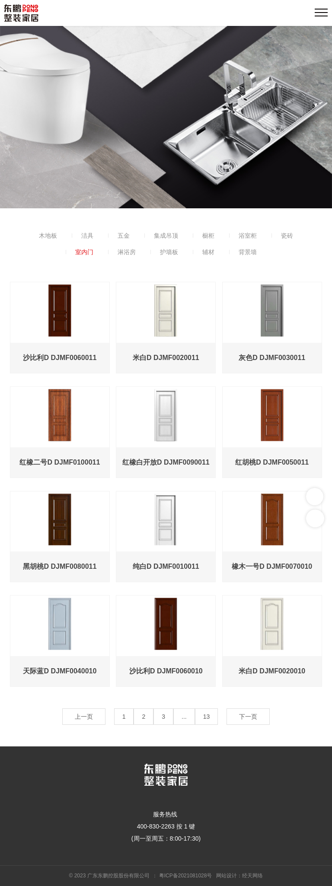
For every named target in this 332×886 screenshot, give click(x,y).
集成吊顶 (166, 235)
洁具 (87, 235)
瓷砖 (287, 235)
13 (206, 716)
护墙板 (169, 252)
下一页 (248, 716)
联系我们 (314, 496)
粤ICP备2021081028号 (185, 876)
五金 (124, 235)
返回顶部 (315, 518)
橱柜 (208, 235)
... (184, 716)
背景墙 (248, 252)
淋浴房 (127, 252)
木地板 (48, 235)
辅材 (208, 252)
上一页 (84, 716)
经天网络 (252, 876)
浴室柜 (248, 235)
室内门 (84, 252)
